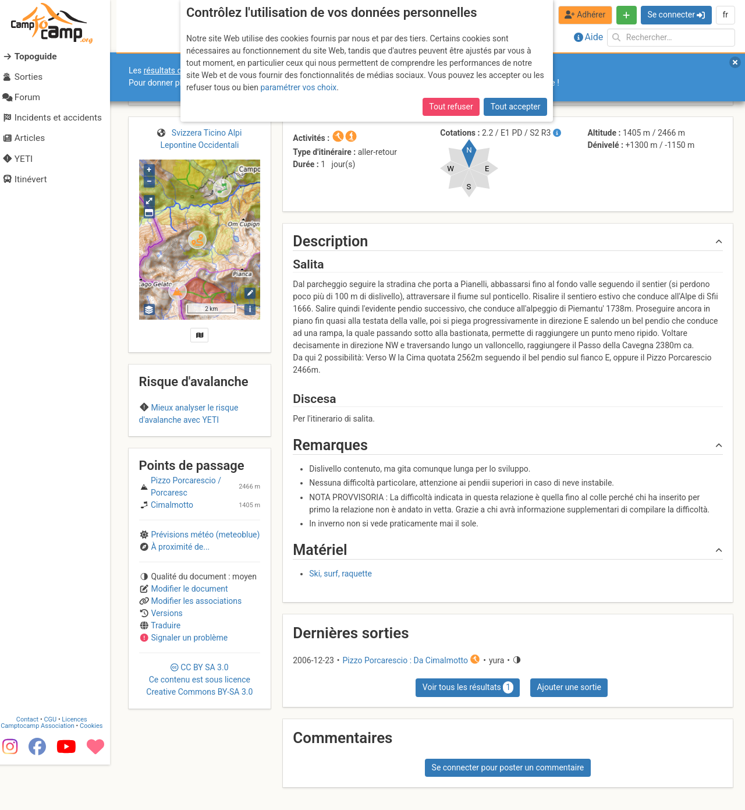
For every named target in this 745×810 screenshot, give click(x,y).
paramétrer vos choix (298, 87)
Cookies (97, 771)
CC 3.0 (199, 769)
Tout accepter (516, 106)
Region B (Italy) (179, 442)
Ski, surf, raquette (340, 573)
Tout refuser (451, 106)
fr (725, 14)
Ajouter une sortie (569, 687)
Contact (34, 765)
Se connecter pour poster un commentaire (508, 767)
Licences (81, 765)
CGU (57, 765)
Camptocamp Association (44, 771)
